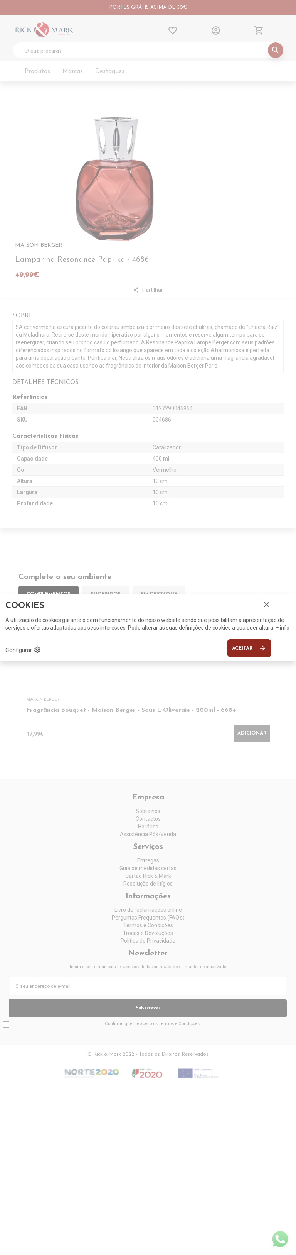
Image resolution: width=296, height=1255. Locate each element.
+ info (282, 628)
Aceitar (249, 648)
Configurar (23, 650)
